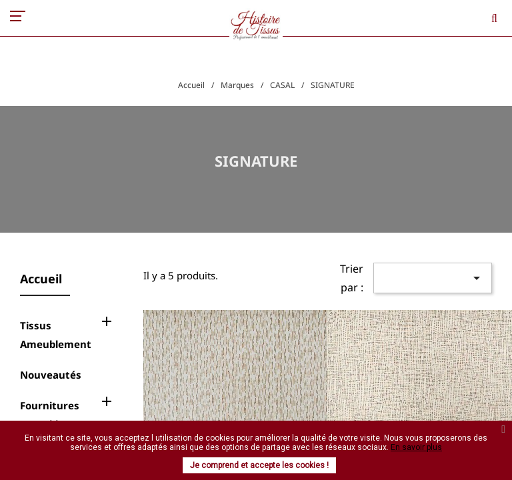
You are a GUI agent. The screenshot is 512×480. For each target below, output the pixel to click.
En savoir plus (416, 447)
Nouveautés (50, 374)
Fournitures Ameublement (55, 415)
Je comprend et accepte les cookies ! (259, 465)
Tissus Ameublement (55, 335)
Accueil (41, 279)
